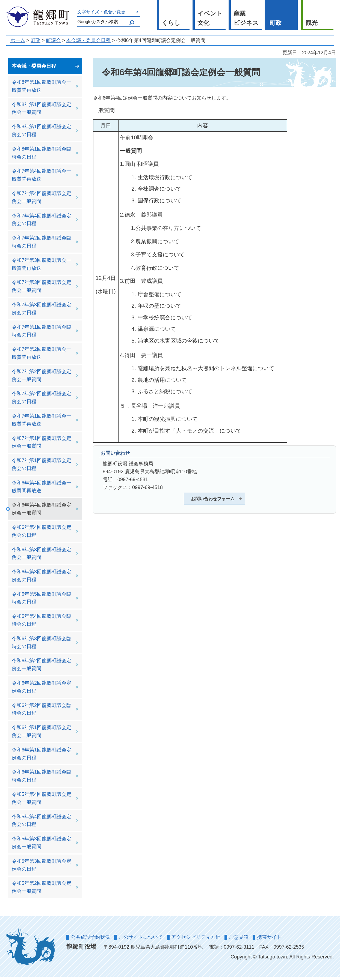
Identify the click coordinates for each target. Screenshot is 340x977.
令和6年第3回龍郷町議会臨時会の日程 (41, 642)
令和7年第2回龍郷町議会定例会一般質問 (41, 375)
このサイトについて (141, 937)
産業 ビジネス (246, 18)
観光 (312, 22)
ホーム (17, 40)
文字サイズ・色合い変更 (101, 11)
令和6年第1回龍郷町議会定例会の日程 (41, 753)
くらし (171, 22)
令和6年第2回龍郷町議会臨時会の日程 (41, 709)
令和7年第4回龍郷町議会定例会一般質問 (41, 197)
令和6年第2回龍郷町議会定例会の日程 (41, 687)
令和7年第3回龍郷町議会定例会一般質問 (41, 286)
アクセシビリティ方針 (195, 937)
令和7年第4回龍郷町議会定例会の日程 (41, 219)
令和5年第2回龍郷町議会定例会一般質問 (41, 887)
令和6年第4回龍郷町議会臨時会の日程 (41, 620)
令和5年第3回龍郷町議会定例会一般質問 (41, 842)
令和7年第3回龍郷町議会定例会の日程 (41, 308)
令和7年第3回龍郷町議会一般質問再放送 (41, 264)
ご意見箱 (239, 937)
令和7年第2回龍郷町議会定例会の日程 (41, 397)
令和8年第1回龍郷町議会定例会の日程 (41, 130)
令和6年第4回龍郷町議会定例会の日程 (41, 531)
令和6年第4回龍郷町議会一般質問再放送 (41, 486)
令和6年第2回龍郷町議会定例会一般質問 (41, 664)
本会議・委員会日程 (88, 40)
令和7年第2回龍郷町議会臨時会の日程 (41, 241)
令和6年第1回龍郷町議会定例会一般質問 (41, 731)
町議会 (53, 40)
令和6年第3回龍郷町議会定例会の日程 (41, 575)
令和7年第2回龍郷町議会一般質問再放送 (41, 353)
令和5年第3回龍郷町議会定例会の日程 (41, 865)
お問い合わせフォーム (213, 498)
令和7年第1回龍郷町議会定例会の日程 (41, 464)
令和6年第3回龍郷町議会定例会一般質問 (41, 553)
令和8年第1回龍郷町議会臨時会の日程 (41, 153)
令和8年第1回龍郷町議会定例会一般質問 (41, 108)
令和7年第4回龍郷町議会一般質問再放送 (41, 175)
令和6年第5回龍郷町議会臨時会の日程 (41, 598)
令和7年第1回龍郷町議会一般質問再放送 (41, 420)
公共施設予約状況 (90, 937)
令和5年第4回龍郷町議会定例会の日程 (41, 820)
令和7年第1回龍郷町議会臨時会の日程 (41, 331)
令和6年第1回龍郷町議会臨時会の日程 (41, 776)
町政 (276, 22)
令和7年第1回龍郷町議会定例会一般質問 (41, 442)
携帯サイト (269, 937)
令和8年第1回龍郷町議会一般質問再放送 (41, 86)
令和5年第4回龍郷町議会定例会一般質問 (41, 798)
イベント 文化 (210, 18)
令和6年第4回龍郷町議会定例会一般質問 (41, 509)
